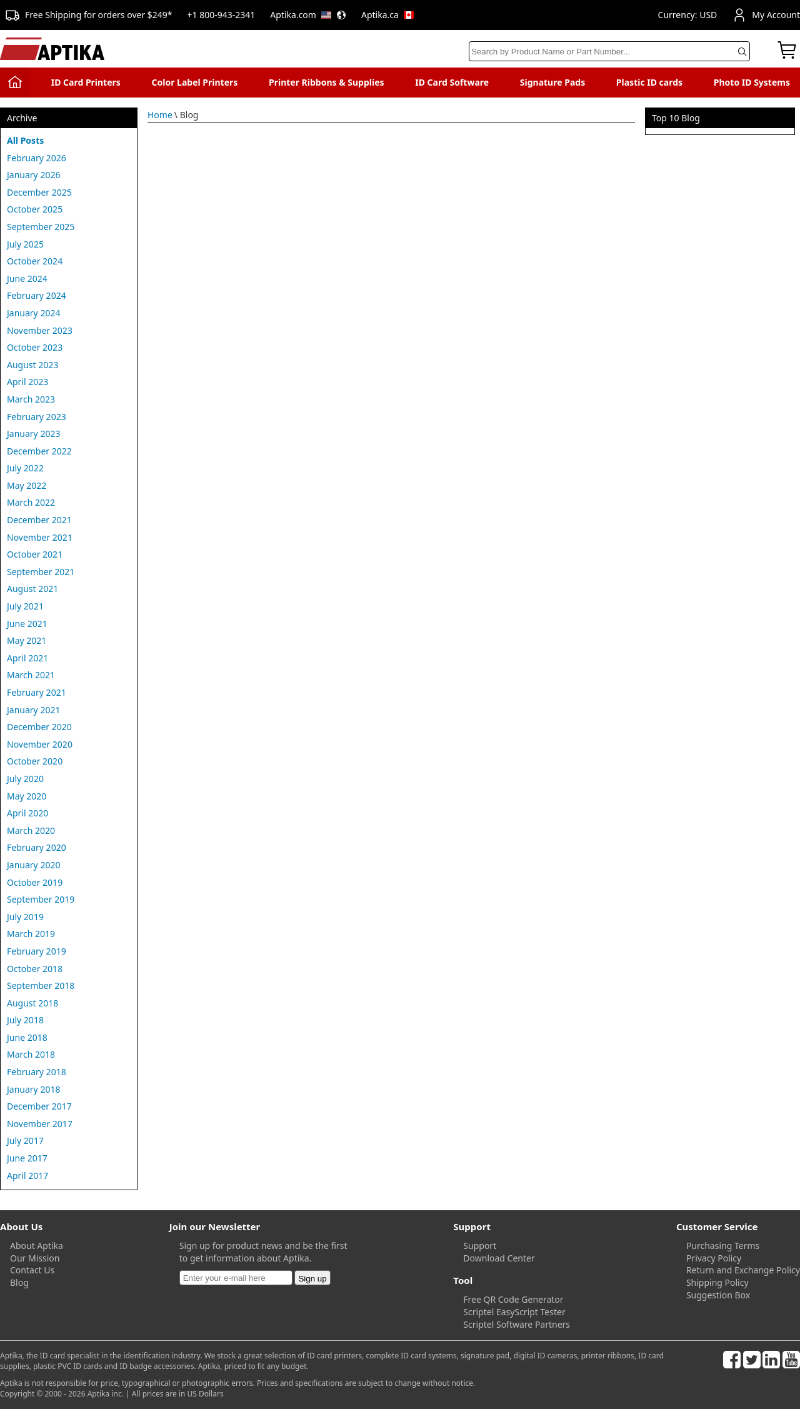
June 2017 (27, 1158)
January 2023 (33, 433)
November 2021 (39, 537)
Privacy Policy (713, 1258)
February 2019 (36, 951)
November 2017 (39, 1124)
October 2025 (34, 209)
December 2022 (39, 451)
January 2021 (33, 710)
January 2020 (33, 865)
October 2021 (34, 554)
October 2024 (34, 261)
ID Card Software (452, 82)
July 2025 (25, 244)
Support (479, 1245)
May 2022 (26, 485)
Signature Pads (552, 82)
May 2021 (26, 640)
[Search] (609, 51)
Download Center (498, 1258)
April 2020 (27, 813)
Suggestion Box (718, 1295)
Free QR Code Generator (513, 1299)
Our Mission (34, 1258)
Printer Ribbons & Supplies (326, 82)
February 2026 (36, 158)
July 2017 (25, 1140)
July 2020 (25, 779)
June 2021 (27, 623)
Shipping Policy (717, 1282)
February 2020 (36, 847)
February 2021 (36, 692)
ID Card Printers (86, 82)
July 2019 (25, 917)
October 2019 (34, 882)
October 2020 (34, 761)
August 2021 (32, 588)
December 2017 (39, 1106)
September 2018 (40, 985)
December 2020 (39, 727)
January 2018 (33, 1089)
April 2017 (27, 1175)
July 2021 (25, 606)
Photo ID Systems (752, 82)
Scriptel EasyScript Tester (514, 1312)
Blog (19, 1282)
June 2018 (27, 1037)
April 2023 (27, 382)
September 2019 (40, 899)
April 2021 (27, 658)
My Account (766, 15)
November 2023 (39, 330)
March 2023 (31, 399)
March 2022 (31, 502)
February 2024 (36, 295)
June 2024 (27, 278)
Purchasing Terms (722, 1245)
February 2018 (36, 1072)
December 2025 (39, 192)
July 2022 (25, 468)
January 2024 (33, 313)
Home (160, 115)
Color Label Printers (195, 82)
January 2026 (33, 175)
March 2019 (31, 934)
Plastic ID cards (649, 82)
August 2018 (32, 1003)
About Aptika (36, 1245)
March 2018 (31, 1054)
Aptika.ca (387, 15)
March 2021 (31, 675)
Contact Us (32, 1270)
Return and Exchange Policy (743, 1270)
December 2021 (39, 520)
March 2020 (31, 830)
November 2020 (39, 744)
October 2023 (34, 347)
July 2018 (25, 1020)
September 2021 (40, 572)
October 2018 (34, 969)
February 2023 (36, 417)
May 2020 (26, 796)
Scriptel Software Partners (516, 1324)
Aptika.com (308, 15)
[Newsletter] (235, 1277)
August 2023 (32, 365)
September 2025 (40, 227)
